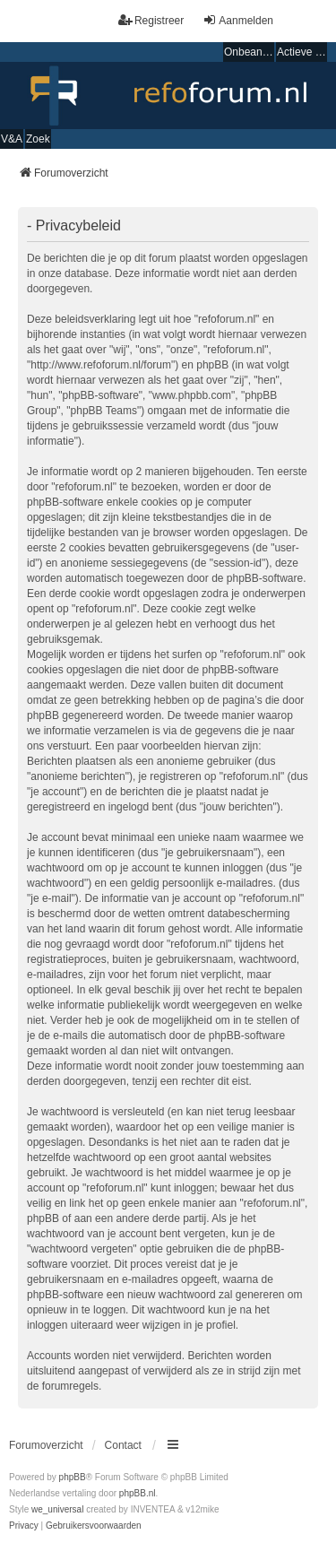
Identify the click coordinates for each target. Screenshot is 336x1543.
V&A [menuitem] (11, 139)
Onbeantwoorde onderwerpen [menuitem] (249, 52)
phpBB (72, 1477)
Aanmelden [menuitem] (237, 20)
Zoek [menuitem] (38, 139)
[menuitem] (24, 1526)
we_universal (57, 1509)
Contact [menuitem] (123, 1445)
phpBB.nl (137, 1493)
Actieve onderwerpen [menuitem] (302, 52)
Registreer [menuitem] (151, 20)
